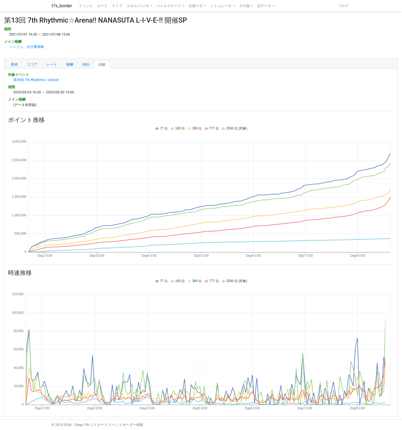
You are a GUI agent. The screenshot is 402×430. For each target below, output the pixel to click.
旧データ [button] (264, 6)
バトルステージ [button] (169, 6)
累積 (14, 64)
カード (102, 6)
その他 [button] (244, 6)
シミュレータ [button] (221, 6)
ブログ (343, 6)
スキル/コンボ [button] (138, 6)
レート (52, 64)
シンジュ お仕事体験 (26, 47)
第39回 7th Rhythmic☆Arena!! (36, 80)
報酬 (69, 64)
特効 (85, 64)
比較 (102, 64)
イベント (86, 6)
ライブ (117, 6)
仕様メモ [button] (196, 6)
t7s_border (62, 5)
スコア (32, 64)
